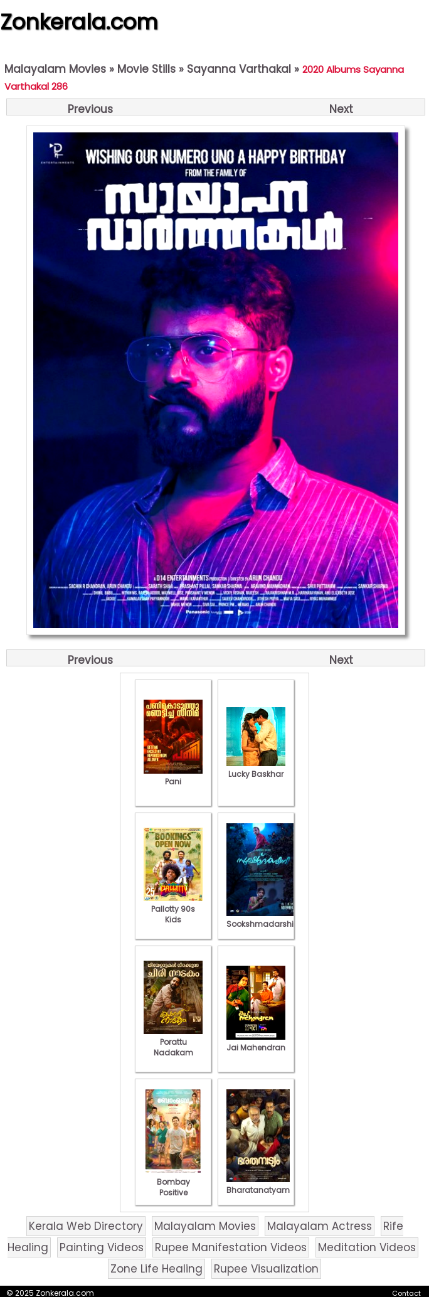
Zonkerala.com (79, 22)
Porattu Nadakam (173, 1042)
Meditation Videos (367, 1247)
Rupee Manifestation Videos (231, 1247)
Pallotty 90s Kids (173, 909)
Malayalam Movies (55, 69)
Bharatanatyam (258, 1184)
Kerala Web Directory (86, 1226)
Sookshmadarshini (263, 918)
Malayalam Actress (319, 1226)
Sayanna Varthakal (239, 69)
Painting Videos (102, 1247)
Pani (173, 776)
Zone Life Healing (156, 1268)
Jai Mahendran (255, 1042)
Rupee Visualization (266, 1268)
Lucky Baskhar (255, 768)
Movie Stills (146, 69)
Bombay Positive (173, 1182)
